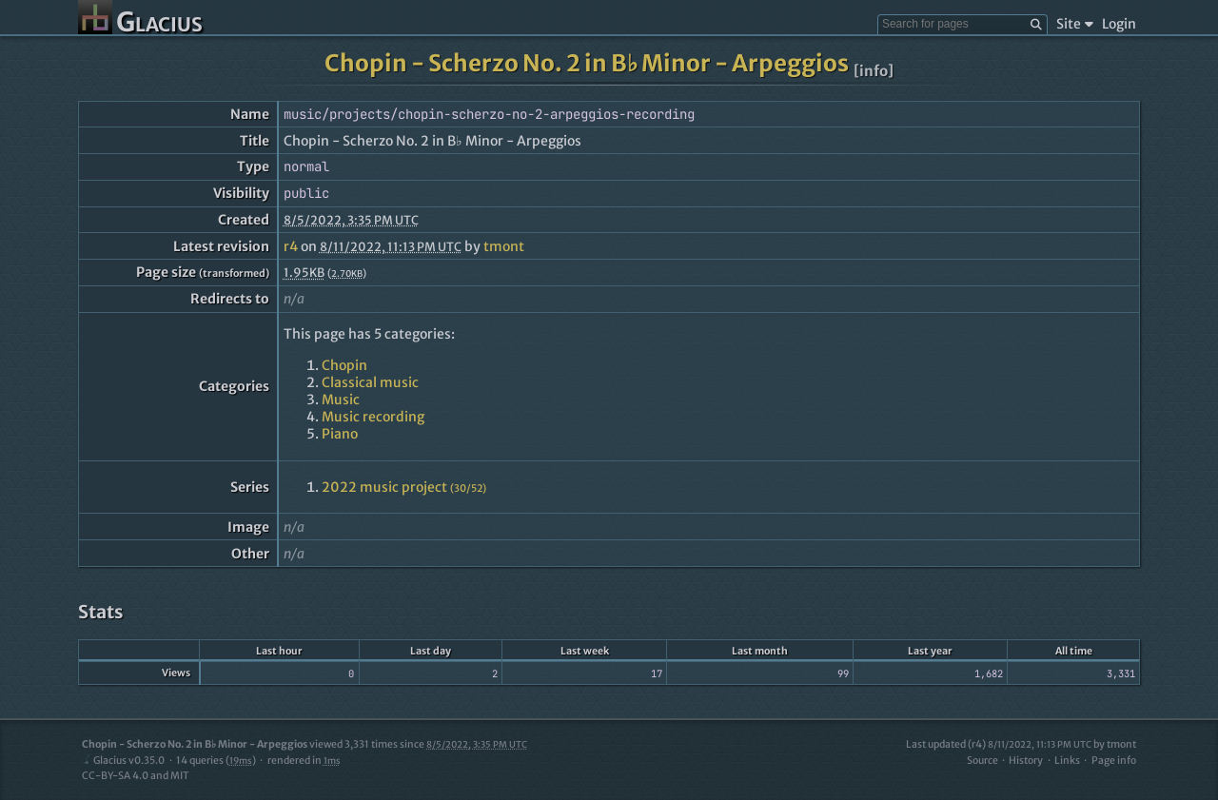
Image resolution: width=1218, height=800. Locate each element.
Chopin (344, 365)
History (1026, 760)
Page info (1113, 760)
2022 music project (404, 487)
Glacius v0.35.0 (123, 760)
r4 (291, 246)
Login (1119, 23)
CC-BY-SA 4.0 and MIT (135, 776)
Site (1074, 23)
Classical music (370, 382)
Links (1067, 760)
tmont (503, 246)
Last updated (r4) (998, 744)
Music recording (373, 416)
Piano (340, 433)
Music (341, 399)
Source (982, 760)
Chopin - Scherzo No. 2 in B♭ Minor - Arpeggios (586, 63)
